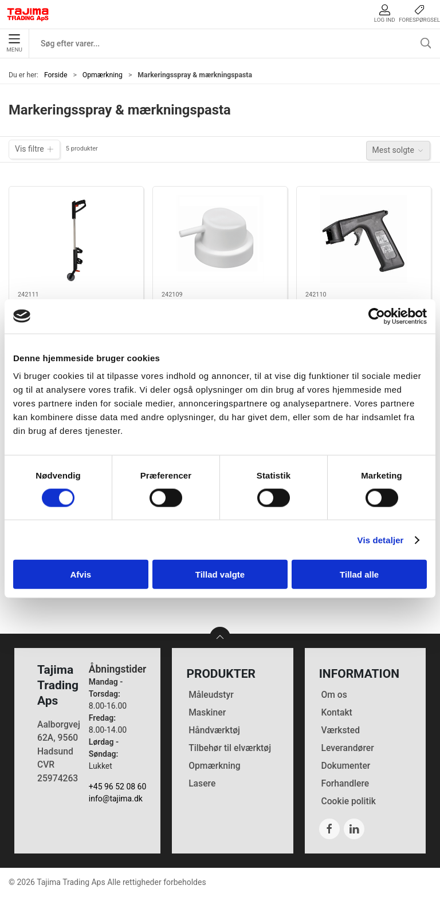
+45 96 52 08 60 (118, 786)
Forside (56, 75)
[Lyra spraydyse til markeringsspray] (220, 239)
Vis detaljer (381, 539)
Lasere (201, 783)
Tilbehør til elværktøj (229, 747)
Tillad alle (359, 574)
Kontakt (336, 712)
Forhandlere (345, 783)
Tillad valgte (220, 574)
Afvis (80, 574)
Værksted (340, 730)
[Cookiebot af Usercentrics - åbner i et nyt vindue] (377, 316)
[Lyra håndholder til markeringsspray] (363, 239)
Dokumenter (345, 765)
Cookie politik (348, 801)
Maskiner (207, 712)
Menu (14, 43)
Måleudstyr (211, 694)
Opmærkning (102, 75)
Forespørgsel (419, 13)
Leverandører (347, 747)
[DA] (28, 14)
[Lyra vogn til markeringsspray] (76, 239)
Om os (334, 694)
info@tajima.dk (116, 798)
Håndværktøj (214, 730)
